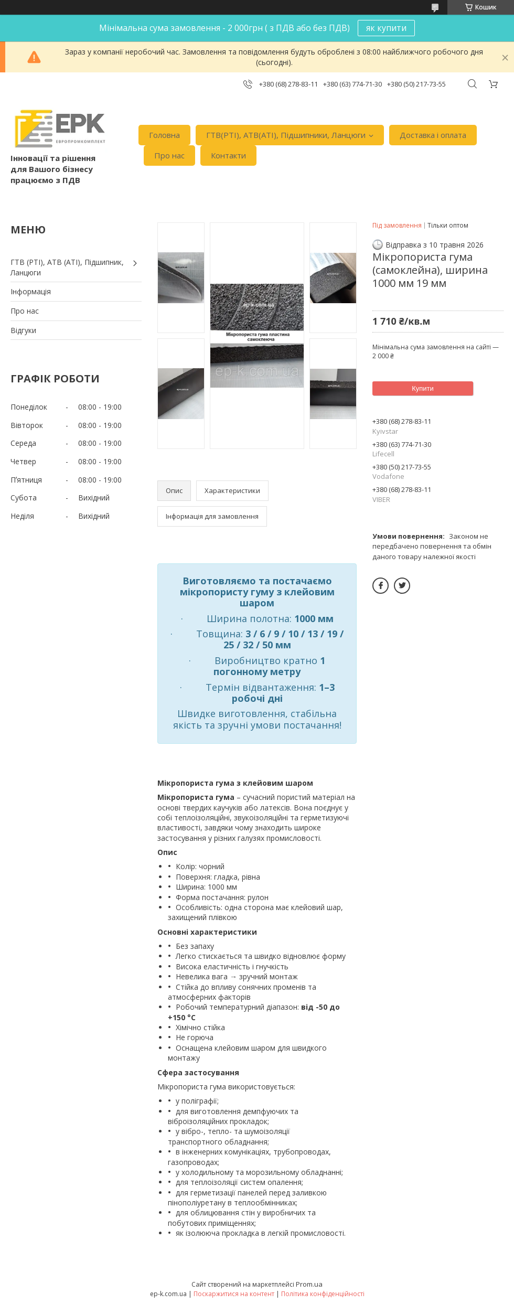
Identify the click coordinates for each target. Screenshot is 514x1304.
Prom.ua (309, 1284)
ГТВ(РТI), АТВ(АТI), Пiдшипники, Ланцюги (286, 135)
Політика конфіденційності (323, 1293)
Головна (164, 135)
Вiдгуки (23, 330)
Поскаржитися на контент (234, 1293)
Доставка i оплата (433, 135)
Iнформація (30, 291)
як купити (386, 28)
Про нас (169, 155)
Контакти (228, 155)
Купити (423, 388)
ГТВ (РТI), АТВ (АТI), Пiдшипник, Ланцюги (67, 267)
